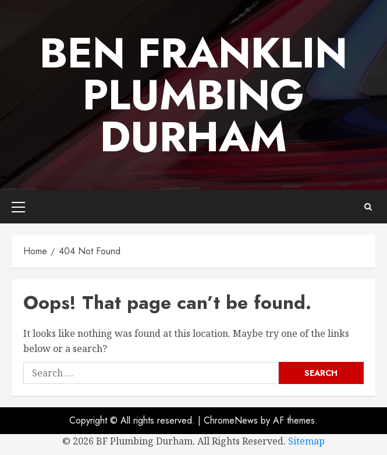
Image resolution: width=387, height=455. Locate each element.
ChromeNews (231, 420)
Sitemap (306, 441)
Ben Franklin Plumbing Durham (193, 95)
